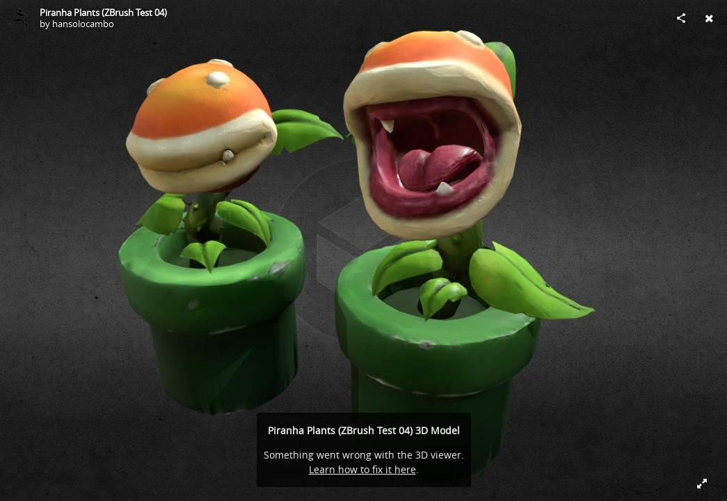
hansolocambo (83, 23)
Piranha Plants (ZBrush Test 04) (103, 12)
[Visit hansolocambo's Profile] (18, 18)
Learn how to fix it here (362, 469)
